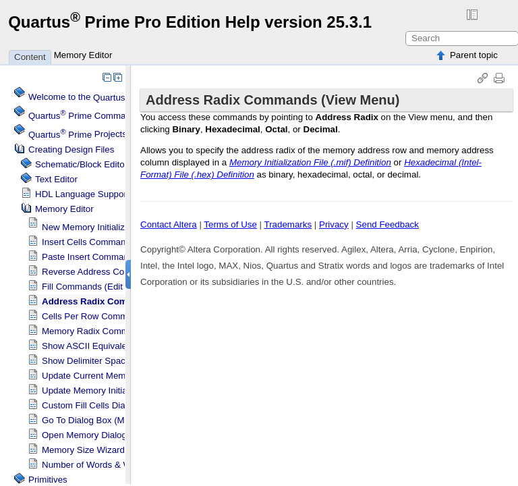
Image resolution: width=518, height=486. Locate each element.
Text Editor (56, 179)
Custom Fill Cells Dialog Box (98, 405)
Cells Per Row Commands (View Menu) (121, 316)
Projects (77, 135)
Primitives (47, 480)
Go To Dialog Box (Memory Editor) (110, 420)
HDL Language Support (82, 194)
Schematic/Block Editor (81, 164)
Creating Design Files (71, 149)
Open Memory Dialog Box (93, 435)
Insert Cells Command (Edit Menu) (110, 242)
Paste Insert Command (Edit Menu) (112, 257)
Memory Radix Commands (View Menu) (121, 331)
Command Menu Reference (116, 116)
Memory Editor (83, 55)
